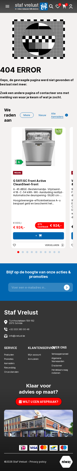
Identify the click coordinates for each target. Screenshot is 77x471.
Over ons (59, 347)
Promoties (8, 359)
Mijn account (34, 354)
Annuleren (33, 359)
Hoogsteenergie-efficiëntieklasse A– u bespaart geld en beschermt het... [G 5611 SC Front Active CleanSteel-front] (37, 202)
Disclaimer (57, 365)
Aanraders (9, 363)
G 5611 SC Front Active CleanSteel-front (29, 182)
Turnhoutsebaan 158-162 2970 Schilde (21, 321)
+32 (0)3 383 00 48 (19, 329)
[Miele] (17, 172)
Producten (9, 354)
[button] (18, 252)
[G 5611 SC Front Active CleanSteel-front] (38, 147)
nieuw (42, 115)
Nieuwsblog (10, 367)
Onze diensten (11, 372)
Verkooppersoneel (60, 354)
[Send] (67, 287)
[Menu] (7, 6)
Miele (26, 115)
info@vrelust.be (17, 336)
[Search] (51, 6)
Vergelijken (54, 245)
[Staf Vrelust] (31, 6)
